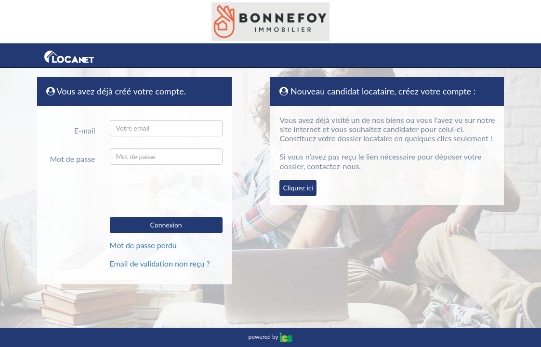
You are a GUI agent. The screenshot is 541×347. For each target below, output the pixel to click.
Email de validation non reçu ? (160, 263)
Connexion (166, 225)
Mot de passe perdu (143, 245)
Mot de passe (72, 158)
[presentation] (178, 191)
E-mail (84, 130)
